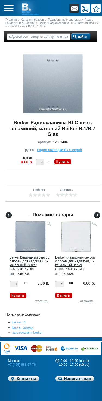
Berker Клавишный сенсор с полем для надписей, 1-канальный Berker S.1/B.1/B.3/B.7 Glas (75, 263)
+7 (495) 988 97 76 (22, 365)
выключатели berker (27, 333)
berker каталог (23, 327)
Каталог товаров (32, 19)
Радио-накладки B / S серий (59, 150)
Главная (11, 19)
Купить (62, 162)
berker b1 (19, 322)
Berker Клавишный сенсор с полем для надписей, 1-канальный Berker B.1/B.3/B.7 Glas (29, 263)
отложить (41, 301)
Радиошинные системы (64, 19)
